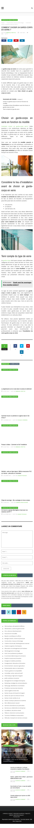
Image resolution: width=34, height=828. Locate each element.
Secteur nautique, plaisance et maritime (15, 700)
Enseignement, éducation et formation (15, 663)
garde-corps (7, 260)
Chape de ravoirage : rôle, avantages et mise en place (15, 500)
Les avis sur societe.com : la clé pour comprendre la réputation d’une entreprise (19, 768)
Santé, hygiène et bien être (12, 690)
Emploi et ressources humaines (13, 658)
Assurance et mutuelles (11, 633)
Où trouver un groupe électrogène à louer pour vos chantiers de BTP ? (14, 511)
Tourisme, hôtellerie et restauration (14, 715)
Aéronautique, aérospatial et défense (14, 626)
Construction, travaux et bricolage (9, 20)
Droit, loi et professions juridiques (14, 653)
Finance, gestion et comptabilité (13, 671)
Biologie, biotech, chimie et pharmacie (15, 638)
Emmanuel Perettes (11, 32)
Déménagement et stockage (12, 651)
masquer (20, 99)
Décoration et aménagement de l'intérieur (16, 648)
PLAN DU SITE (16, 817)
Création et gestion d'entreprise (13, 646)
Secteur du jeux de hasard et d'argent (15, 693)
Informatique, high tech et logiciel (13, 676)
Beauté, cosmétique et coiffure (13, 636)
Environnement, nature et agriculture (15, 666)
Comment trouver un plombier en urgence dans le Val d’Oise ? (15, 417)
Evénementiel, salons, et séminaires (14, 668)
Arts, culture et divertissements (13, 631)
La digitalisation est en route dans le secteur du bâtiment (16, 389)
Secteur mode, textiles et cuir (12, 698)
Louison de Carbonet (20, 771)
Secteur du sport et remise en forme (14, 695)
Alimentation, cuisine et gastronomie (14, 628)
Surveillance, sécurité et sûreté (13, 710)
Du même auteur (14, 364)
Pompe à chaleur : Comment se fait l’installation (14, 444)
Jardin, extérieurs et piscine (12, 678)
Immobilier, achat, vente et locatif (13, 673)
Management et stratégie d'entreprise (15, 681)
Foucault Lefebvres (22, 420)
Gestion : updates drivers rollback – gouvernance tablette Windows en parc (21, 777)
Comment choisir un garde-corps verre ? (14, 126)
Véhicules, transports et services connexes (16, 718)
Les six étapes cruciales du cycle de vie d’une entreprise (16, 750)
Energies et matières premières (13, 661)
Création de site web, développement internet (17, 643)
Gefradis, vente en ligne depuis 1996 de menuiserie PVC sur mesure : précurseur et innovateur (16, 472)
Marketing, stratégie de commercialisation (16, 683)
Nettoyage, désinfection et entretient (14, 685)
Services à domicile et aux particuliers (14, 705)
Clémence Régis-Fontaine (22, 502)
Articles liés (5, 364)
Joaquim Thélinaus (22, 475)
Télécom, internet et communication (14, 713)
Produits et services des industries (14, 688)
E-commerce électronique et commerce (15, 656)
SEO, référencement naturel (12, 703)
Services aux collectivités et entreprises (15, 708)
